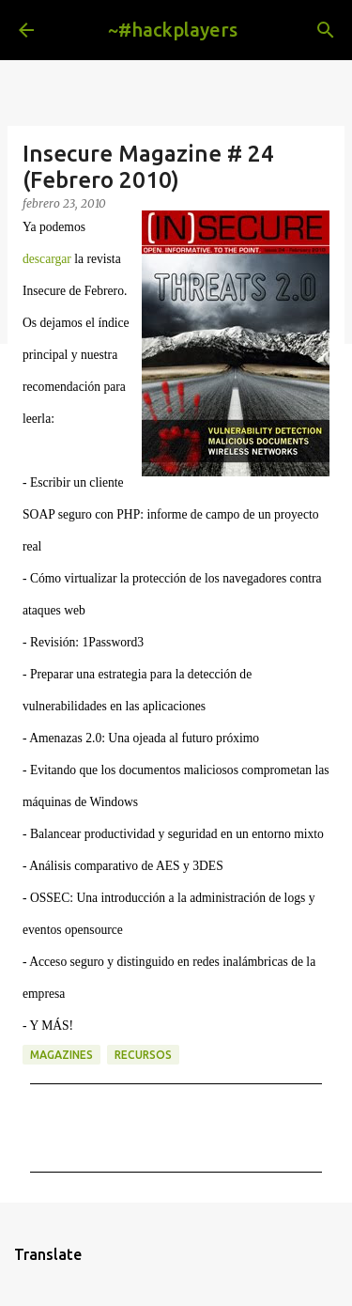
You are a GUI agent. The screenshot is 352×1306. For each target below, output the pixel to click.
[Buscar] (325, 30)
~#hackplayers (172, 29)
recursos (143, 1055)
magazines (61, 1055)
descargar (47, 259)
